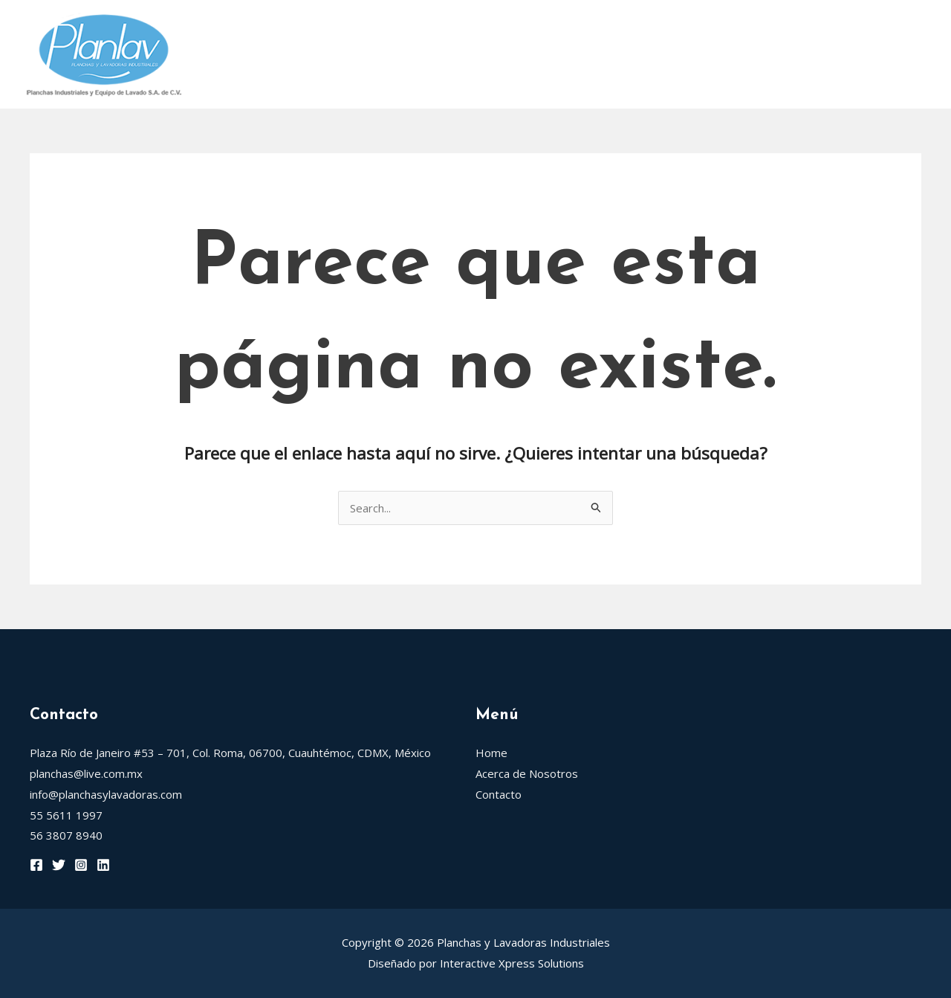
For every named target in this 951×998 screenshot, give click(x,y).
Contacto (332, 80)
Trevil (871, 28)
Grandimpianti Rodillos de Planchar (612, 28)
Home (225, 28)
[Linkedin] (103, 865)
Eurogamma (244, 80)
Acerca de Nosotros (326, 28)
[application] (470, 28)
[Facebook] (36, 865)
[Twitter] (58, 865)
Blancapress (784, 28)
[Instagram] (81, 865)
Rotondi (443, 28)
